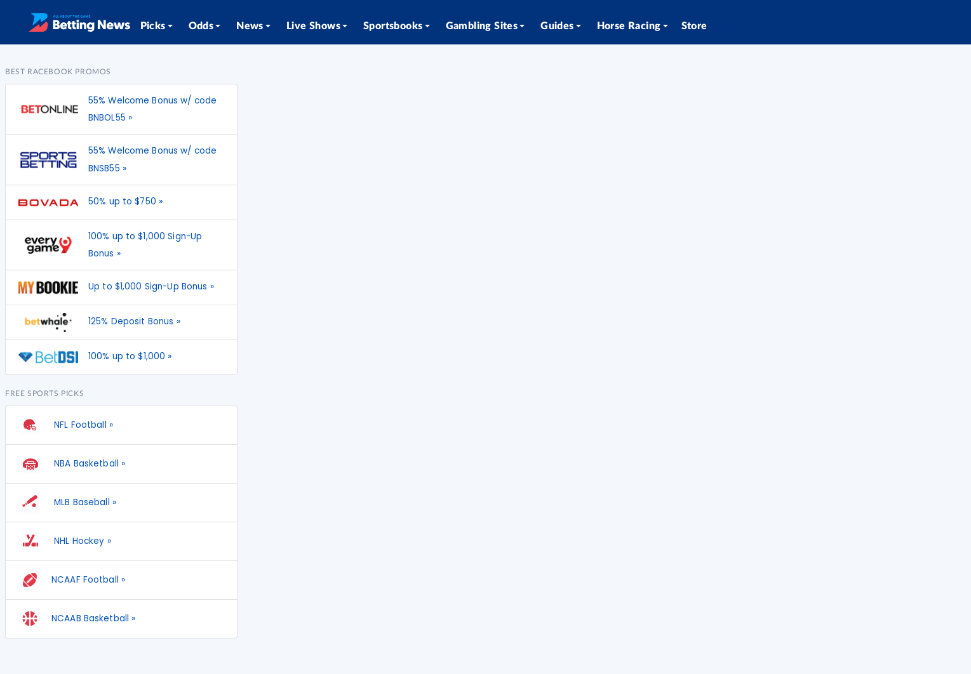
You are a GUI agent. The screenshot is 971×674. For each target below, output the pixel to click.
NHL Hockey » (64, 541)
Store (694, 26)
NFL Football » (65, 425)
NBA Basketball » (71, 464)
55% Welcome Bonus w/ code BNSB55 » (152, 159)
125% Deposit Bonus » (134, 321)
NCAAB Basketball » (76, 618)
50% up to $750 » (125, 201)
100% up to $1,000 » (130, 356)
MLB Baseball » (67, 502)
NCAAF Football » (71, 580)
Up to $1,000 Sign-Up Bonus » (151, 287)
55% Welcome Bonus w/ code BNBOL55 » (152, 109)
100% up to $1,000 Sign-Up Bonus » (145, 245)
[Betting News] (79, 22)
